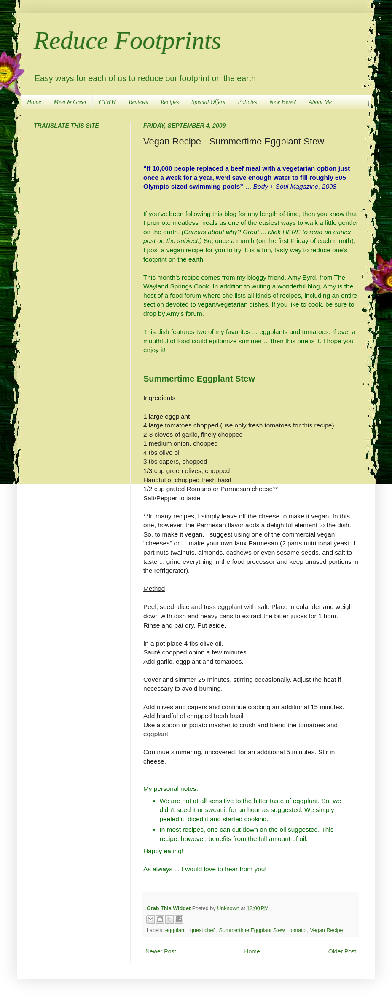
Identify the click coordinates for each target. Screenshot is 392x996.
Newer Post (160, 951)
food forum (185, 295)
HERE (291, 231)
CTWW (107, 102)
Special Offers (209, 102)
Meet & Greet (70, 102)
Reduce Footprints (127, 40)
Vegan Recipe (326, 930)
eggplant (176, 930)
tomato (298, 930)
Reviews (138, 102)
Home (34, 102)
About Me (320, 102)
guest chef (203, 930)
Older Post (342, 951)
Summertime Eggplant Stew (199, 378)
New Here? (282, 102)
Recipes (170, 102)
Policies (247, 102)
